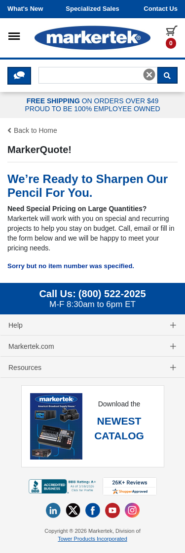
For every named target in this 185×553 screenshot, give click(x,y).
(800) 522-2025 (112, 293)
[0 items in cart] (171, 36)
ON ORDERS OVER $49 (92, 105)
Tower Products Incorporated (92, 539)
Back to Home (32, 130)
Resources (92, 367)
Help (92, 325)
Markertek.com (92, 346)
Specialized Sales (92, 8)
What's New (25, 8)
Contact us (161, 8)
